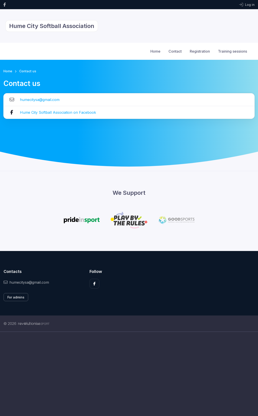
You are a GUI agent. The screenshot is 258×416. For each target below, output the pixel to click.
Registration (200, 51)
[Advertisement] (129, 374)
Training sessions (232, 51)
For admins (15, 297)
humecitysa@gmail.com (40, 99)
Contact (175, 51)
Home (155, 51)
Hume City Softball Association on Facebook (58, 112)
